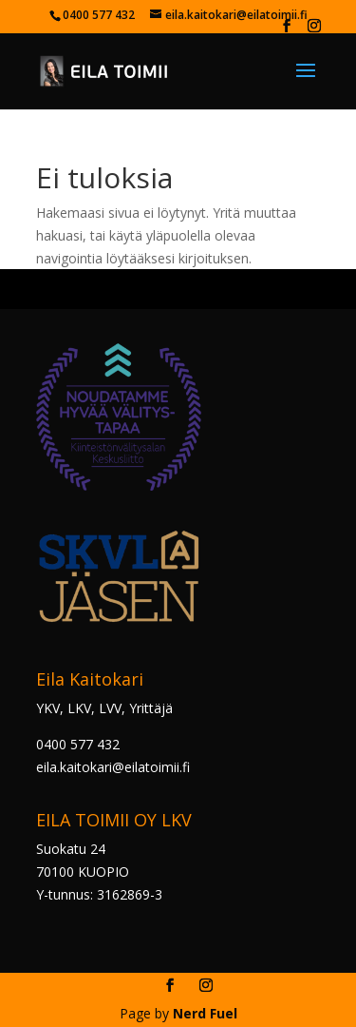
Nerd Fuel (205, 1013)
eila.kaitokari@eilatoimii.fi (113, 767)
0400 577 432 (78, 744)
